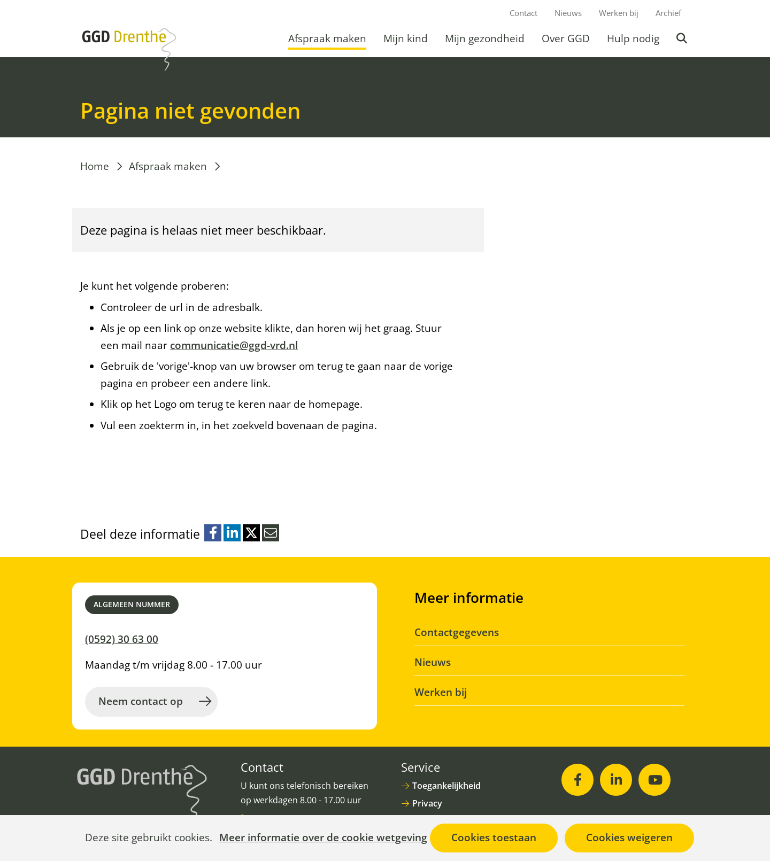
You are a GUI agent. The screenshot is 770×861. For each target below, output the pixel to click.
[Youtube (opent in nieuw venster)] (654, 780)
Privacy (427, 803)
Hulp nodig (633, 38)
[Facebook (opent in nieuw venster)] (577, 780)
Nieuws (568, 12)
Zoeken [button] (682, 38)
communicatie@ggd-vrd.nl (234, 345)
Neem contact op (140, 701)
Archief (668, 12)
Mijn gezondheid (485, 38)
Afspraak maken (327, 38)
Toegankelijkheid (446, 786)
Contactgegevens (456, 632)
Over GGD (566, 38)
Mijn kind (405, 38)
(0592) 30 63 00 (121, 639)
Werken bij (618, 12)
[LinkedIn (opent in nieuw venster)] (616, 780)
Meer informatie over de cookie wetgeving (323, 838)
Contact (523, 12)
